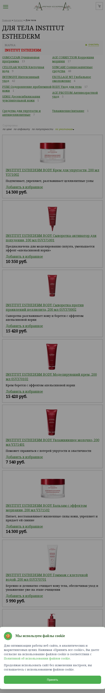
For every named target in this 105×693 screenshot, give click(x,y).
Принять (52, 679)
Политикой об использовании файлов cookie (37, 658)
